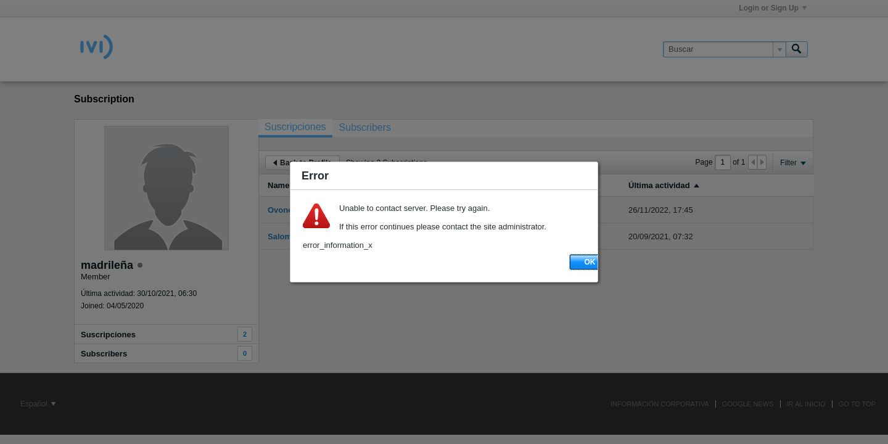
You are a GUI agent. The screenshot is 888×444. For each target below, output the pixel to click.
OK (590, 262)
